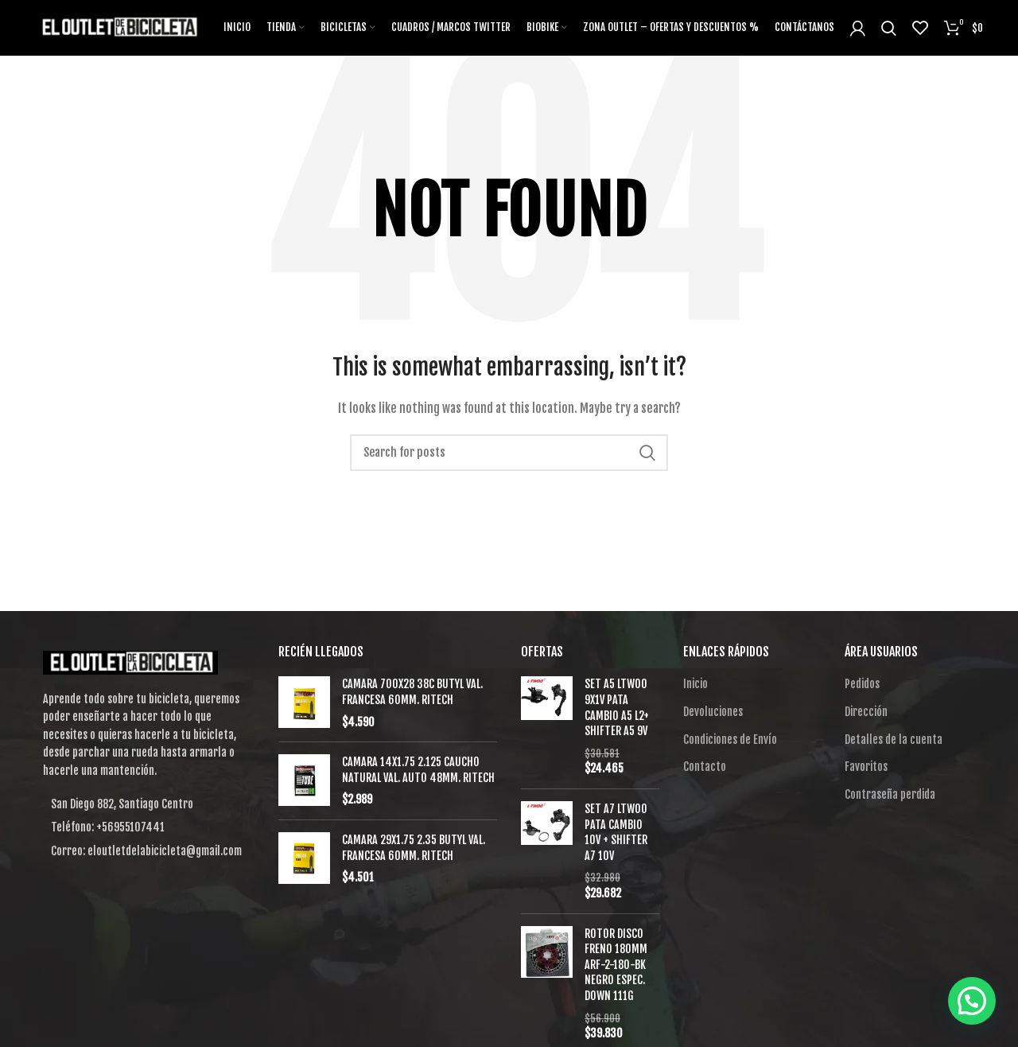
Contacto (704, 766)
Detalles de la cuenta (893, 739)
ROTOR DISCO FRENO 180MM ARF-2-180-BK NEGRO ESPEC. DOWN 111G (616, 964)
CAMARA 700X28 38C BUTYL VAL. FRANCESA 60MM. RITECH (412, 691)
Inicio (695, 684)
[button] (972, 1001)
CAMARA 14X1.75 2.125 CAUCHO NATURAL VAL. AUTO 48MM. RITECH (418, 769)
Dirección (866, 711)
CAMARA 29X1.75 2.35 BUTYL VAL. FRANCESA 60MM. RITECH (413, 847)
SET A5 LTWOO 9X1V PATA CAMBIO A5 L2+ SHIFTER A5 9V (617, 707)
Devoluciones (713, 711)
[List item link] (145, 827)
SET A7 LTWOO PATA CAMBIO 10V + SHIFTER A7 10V (616, 832)
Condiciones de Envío (730, 739)
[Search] (509, 452)
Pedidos (862, 684)
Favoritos (866, 766)
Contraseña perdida (890, 794)
